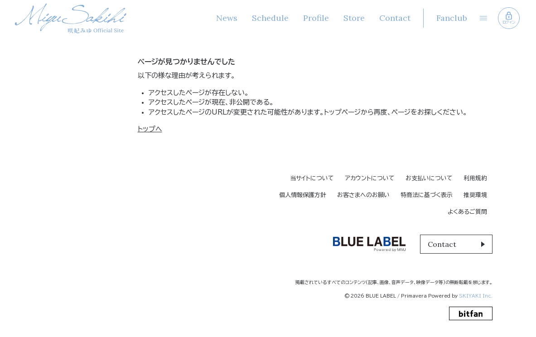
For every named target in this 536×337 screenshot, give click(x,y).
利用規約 (475, 178)
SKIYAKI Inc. (476, 296)
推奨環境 (475, 195)
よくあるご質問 (467, 212)
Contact (394, 18)
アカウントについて (370, 178)
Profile (316, 18)
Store (354, 18)
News (226, 18)
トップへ (150, 128)
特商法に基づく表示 (427, 195)
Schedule (270, 18)
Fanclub (451, 18)
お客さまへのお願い (363, 195)
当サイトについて (312, 178)
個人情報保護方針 (302, 195)
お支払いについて (429, 178)
